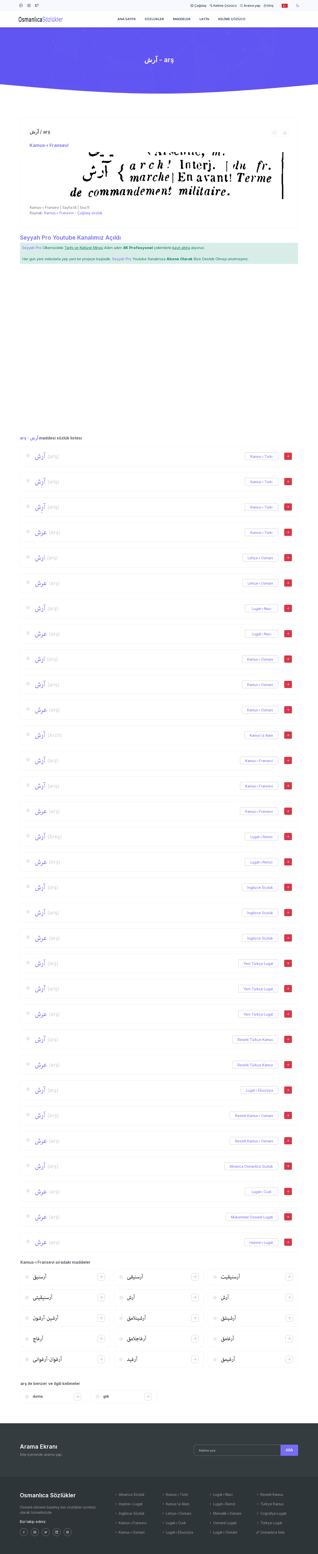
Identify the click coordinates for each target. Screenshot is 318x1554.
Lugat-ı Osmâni (223, 1532)
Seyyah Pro (31, 247)
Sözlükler (154, 19)
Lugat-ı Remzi (261, 837)
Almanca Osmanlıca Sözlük (251, 1166)
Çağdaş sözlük (89, 213)
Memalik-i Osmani (225, 1513)
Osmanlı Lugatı (223, 1523)
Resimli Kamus (269, 1494)
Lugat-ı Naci (261, 608)
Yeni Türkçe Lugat (258, 963)
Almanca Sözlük (129, 1494)
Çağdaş (198, 5)
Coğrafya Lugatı (271, 1513)
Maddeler (182, 19)
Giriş (268, 5)
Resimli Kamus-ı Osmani (254, 1116)
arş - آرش (29, 437)
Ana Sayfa (127, 19)
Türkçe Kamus (270, 1504)
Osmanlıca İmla (270, 1532)
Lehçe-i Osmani (260, 558)
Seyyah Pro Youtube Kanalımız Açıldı (70, 237)
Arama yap (250, 5)
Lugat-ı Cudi (261, 1192)
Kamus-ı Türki (261, 456)
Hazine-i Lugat (261, 1242)
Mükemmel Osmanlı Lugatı (252, 1217)
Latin (204, 19)
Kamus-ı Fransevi (49, 145)
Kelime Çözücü (223, 5)
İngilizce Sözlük (260, 887)
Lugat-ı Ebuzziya (259, 1090)
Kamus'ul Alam (261, 735)
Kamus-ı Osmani (260, 659)
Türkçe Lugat (269, 1523)
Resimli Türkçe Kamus (255, 1039)
